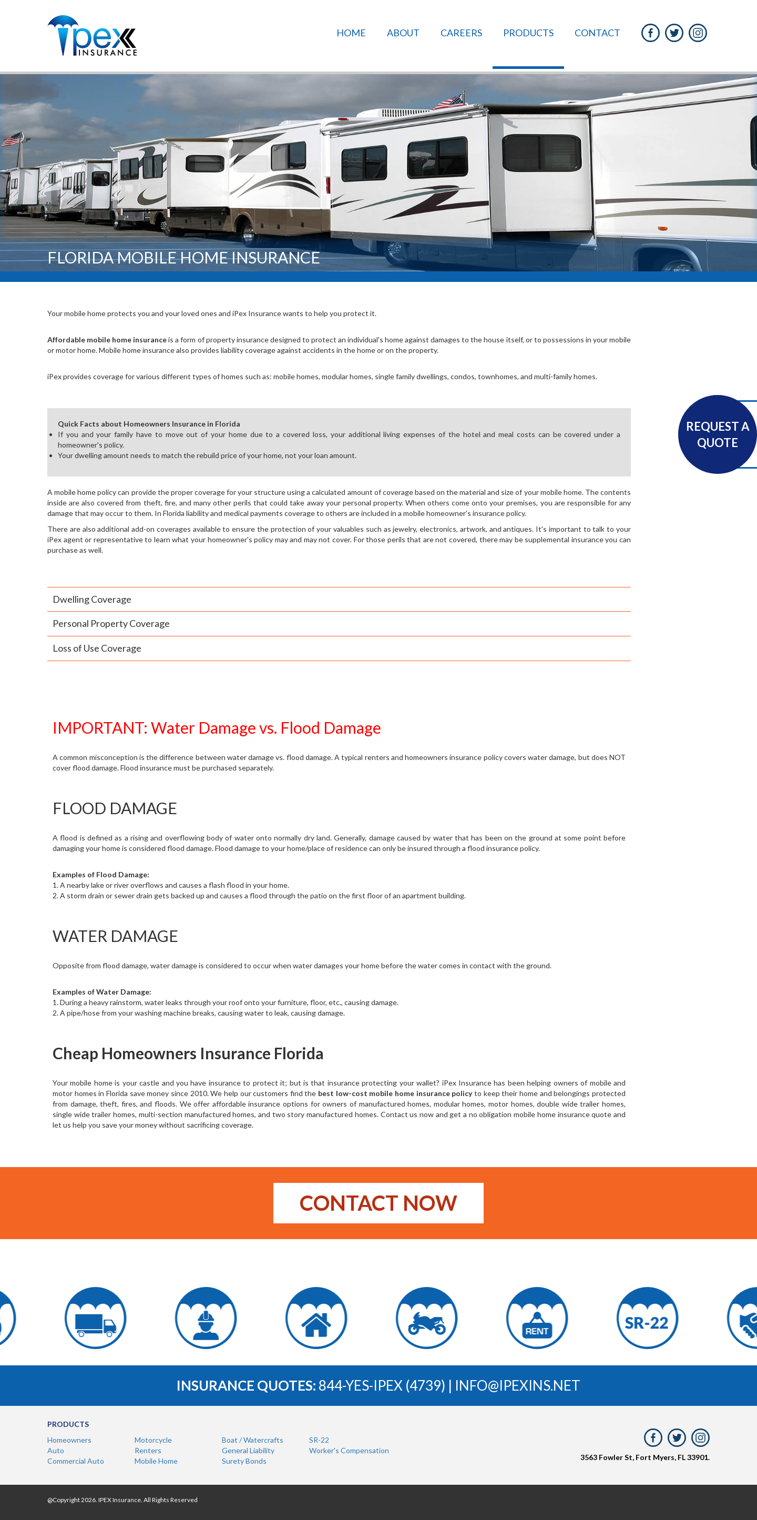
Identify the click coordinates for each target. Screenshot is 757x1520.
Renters (148, 1450)
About (403, 32)
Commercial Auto (75, 1460)
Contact (597, 32)
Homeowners (69, 1439)
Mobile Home (156, 1460)
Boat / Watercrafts (252, 1439)
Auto (55, 1450)
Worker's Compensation (349, 1450)
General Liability (248, 1450)
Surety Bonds (244, 1460)
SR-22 (319, 1439)
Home (351, 32)
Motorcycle (153, 1439)
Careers (461, 32)
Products (528, 32)
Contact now (378, 1202)
